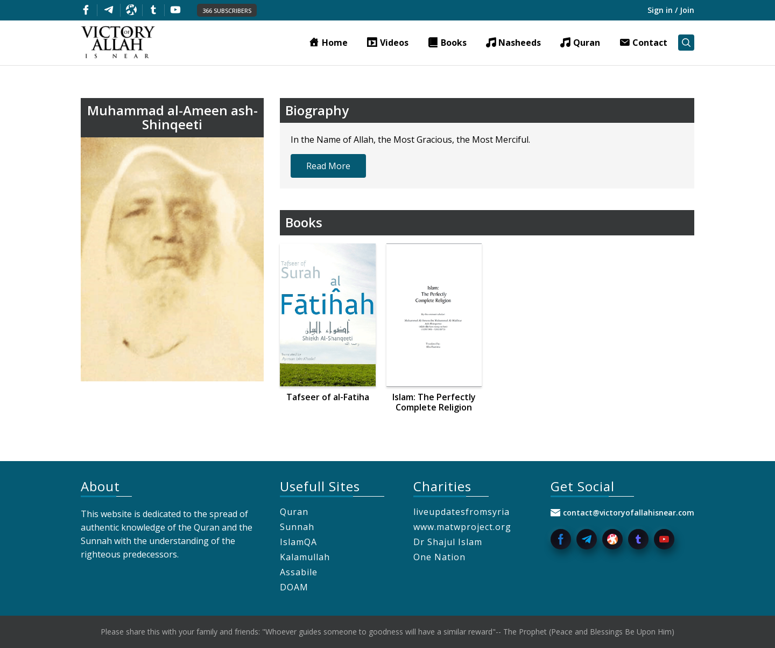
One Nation (439, 557)
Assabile (299, 572)
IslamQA (298, 542)
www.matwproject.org (462, 526)
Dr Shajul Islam (447, 542)
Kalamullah (305, 557)
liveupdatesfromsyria (461, 511)
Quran (294, 511)
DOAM (294, 587)
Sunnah (297, 526)
